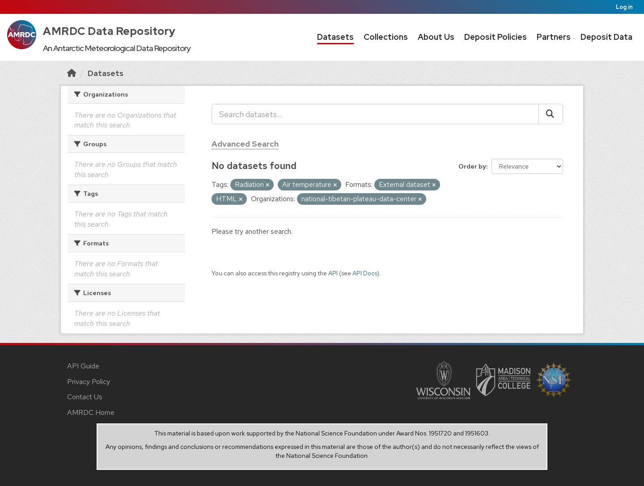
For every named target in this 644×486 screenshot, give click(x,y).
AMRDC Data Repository (109, 31)
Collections (386, 37)
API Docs (364, 273)
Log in (624, 7)
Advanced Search (245, 144)
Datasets (335, 37)
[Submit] (550, 114)
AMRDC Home (90, 412)
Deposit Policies (495, 37)
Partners (554, 37)
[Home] (71, 73)
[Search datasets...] (375, 114)
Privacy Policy (88, 381)
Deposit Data (606, 37)
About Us (436, 37)
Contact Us (84, 396)
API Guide (83, 366)
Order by (472, 166)
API (333, 273)
